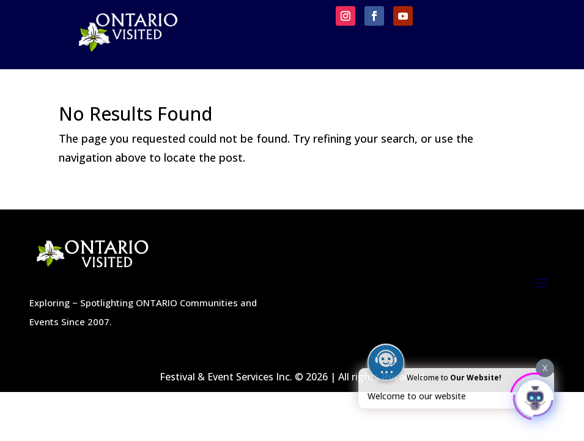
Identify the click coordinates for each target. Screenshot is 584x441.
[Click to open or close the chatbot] (535, 396)
